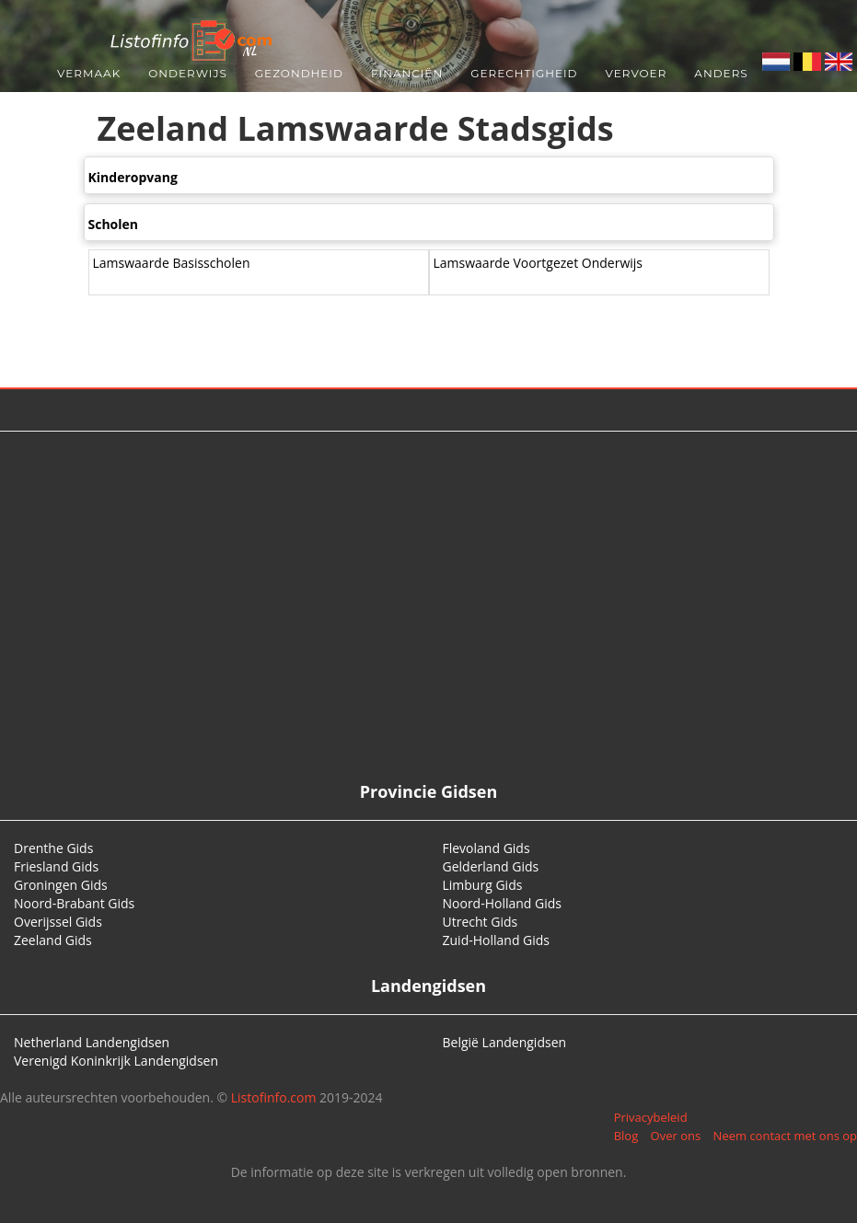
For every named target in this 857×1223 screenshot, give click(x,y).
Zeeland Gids (53, 940)
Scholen (113, 224)
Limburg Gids (483, 885)
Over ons (676, 1135)
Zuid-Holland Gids (496, 940)
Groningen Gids (61, 885)
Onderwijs (187, 73)
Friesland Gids (56, 866)
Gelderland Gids (491, 866)
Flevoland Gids (486, 848)
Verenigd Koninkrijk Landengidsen (116, 1060)
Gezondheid (299, 73)
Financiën (407, 73)
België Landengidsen (505, 1042)
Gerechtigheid (523, 73)
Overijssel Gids (58, 921)
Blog (626, 1135)
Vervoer (636, 73)
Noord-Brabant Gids (74, 903)
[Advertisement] (429, 579)
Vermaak (89, 73)
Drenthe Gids (53, 848)
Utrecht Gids (480, 921)
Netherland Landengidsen (91, 1042)
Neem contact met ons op (785, 1135)
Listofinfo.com (274, 1097)
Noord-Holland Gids (502, 903)
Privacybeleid (651, 1117)
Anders (720, 73)
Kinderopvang (133, 177)
